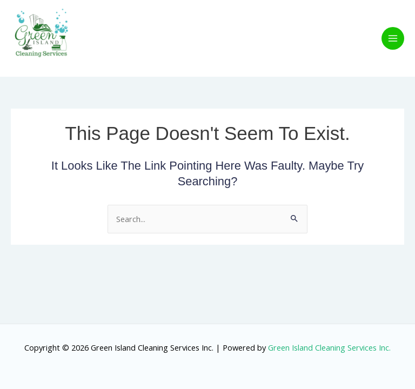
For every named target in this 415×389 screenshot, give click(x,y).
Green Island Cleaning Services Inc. (329, 347)
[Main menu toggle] (392, 38)
